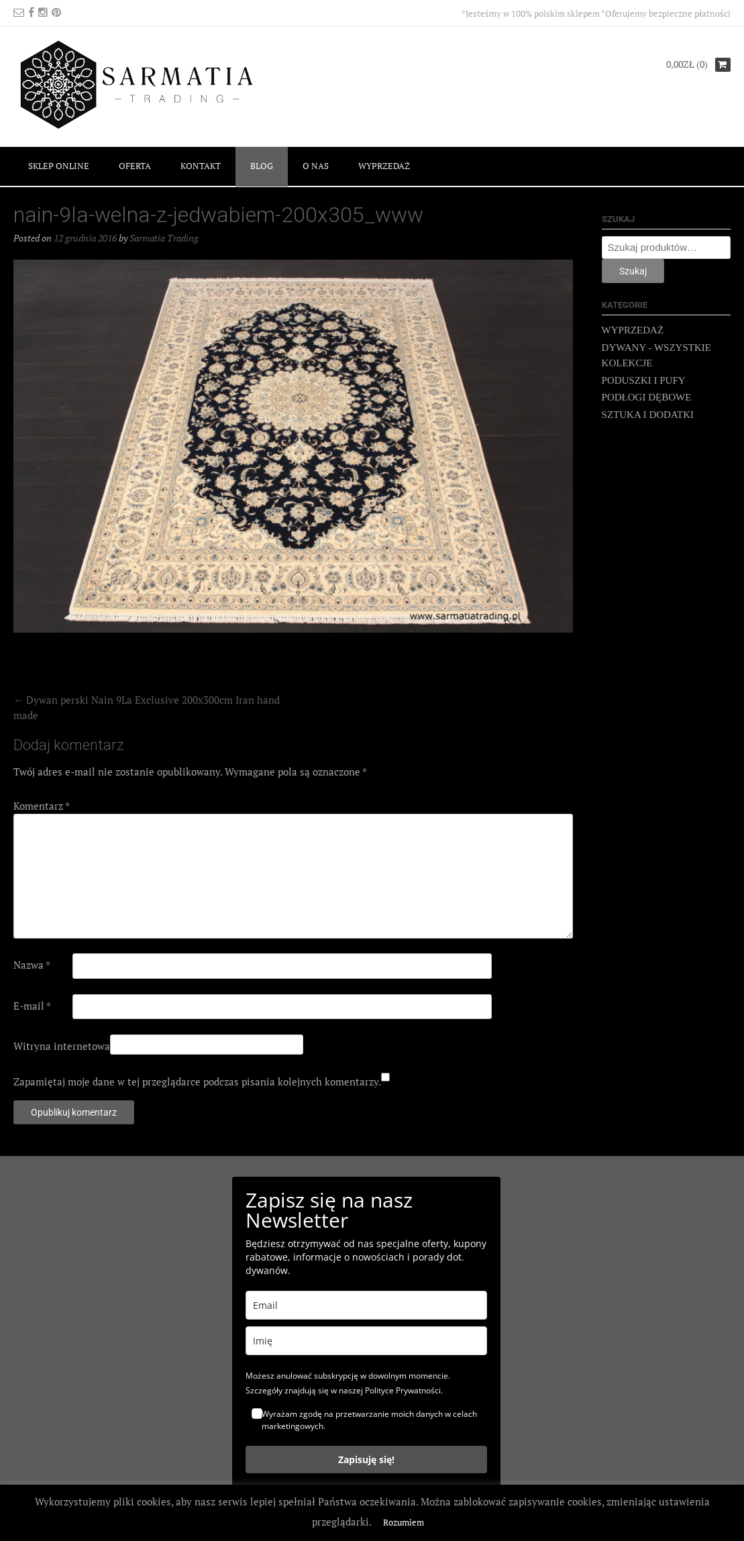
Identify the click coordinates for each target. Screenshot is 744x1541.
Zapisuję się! (366, 1459)
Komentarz (41, 805)
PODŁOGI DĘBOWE (647, 397)
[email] (366, 1305)
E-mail (32, 1005)
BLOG (261, 166)
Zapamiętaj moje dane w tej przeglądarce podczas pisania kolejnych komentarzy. (197, 1081)
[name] (366, 1340)
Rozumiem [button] (403, 1522)
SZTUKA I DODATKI (648, 414)
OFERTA (135, 166)
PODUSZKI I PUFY (644, 380)
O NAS (316, 166)
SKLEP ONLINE (58, 166)
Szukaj (633, 271)
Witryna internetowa (61, 1046)
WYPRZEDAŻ (384, 166)
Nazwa (31, 964)
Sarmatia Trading (164, 237)
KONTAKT (200, 166)
